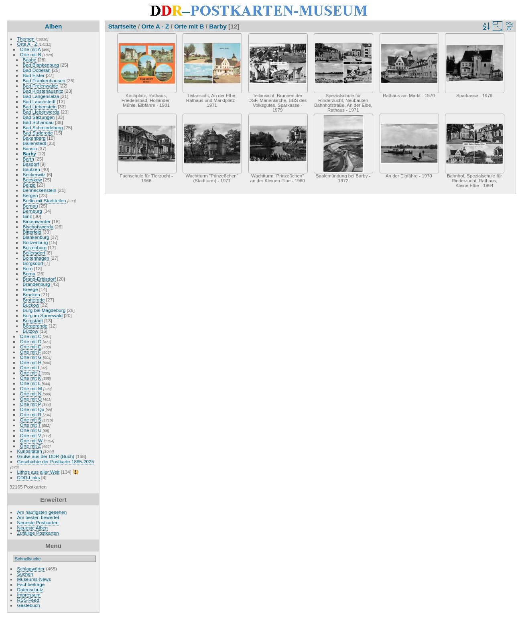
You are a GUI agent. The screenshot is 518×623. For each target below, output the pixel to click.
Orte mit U (31, 430)
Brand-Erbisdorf (39, 278)
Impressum (29, 594)
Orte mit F (30, 351)
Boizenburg (35, 247)
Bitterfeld (32, 231)
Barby (29, 153)
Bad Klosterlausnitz (43, 91)
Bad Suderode (38, 132)
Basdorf (31, 164)
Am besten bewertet (38, 517)
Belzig (29, 184)
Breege (30, 289)
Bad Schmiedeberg (43, 127)
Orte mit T (30, 425)
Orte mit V (30, 435)
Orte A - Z (27, 44)
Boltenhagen (36, 258)
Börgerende (35, 325)
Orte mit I (29, 367)
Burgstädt (33, 320)
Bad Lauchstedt (39, 101)
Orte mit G (31, 357)
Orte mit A (30, 49)
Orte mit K (30, 378)
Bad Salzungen (39, 117)
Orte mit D (31, 341)
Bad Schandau (38, 122)
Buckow (31, 304)
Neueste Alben (32, 527)
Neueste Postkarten (38, 522)
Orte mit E (30, 346)
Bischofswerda (38, 226)
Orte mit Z (30, 445)
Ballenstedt (34, 143)
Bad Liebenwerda (41, 111)
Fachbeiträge (31, 584)
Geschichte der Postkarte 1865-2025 (55, 461)
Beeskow (32, 179)
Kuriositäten (30, 451)
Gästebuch (28, 605)
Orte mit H (31, 362)
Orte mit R (31, 414)
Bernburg (32, 211)
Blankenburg (36, 237)
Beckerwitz (34, 174)
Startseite (122, 26)
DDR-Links (28, 477)
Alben (53, 26)
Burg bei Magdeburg (44, 310)
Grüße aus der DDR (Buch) (46, 456)
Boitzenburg (35, 242)
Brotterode (34, 299)
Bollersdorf (34, 252)
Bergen (30, 195)
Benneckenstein (40, 190)
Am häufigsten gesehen (42, 512)
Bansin (30, 148)
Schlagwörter (31, 568)
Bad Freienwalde (40, 85)
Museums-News (34, 579)
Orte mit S (30, 419)
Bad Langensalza (41, 96)
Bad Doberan (37, 70)
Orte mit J (30, 372)
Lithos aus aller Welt (38, 471)
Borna (29, 273)
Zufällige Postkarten (38, 532)
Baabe (30, 59)
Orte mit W (31, 440)
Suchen (25, 573)
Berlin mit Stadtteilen (44, 200)
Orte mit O (31, 398)
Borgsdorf (33, 263)
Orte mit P (30, 404)
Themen (26, 38)
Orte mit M (31, 388)
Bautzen (31, 169)
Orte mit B (30, 54)
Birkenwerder (37, 221)
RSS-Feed (28, 600)
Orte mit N (31, 393)
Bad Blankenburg (41, 64)
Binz (27, 216)
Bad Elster (34, 75)
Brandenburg (36, 284)
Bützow (31, 331)
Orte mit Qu (32, 409)
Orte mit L (30, 383)
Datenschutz (30, 589)
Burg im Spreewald (43, 315)
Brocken (31, 294)
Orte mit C (31, 336)
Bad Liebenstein (40, 106)
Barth (28, 158)
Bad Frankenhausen (44, 80)
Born (28, 268)
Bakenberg (34, 137)
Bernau (30, 205)
